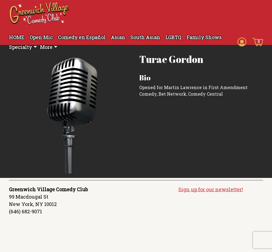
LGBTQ (173, 37)
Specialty (20, 47)
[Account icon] (241, 41)
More (46, 47)
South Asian (145, 37)
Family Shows (204, 37)
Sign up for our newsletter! (210, 189)
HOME (16, 37)
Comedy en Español (82, 37)
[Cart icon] (257, 41)
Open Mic (41, 37)
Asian (118, 37)
